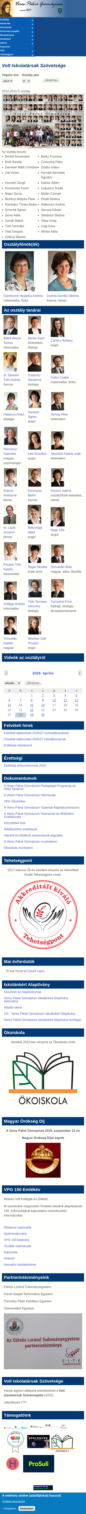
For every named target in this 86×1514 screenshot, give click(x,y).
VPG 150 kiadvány (17, 1240)
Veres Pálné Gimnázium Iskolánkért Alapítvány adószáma (36, 999)
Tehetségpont (16, 54)
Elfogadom (10, 1510)
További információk (13, 1502)
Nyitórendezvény (15, 1233)
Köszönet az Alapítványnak (22, 992)
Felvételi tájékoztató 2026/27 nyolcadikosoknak (36, 733)
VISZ (16, 51)
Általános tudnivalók (17, 1227)
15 (32, 705)
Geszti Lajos (35, 971)
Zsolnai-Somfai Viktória (63, 295)
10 (54, 700)
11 (65, 700)
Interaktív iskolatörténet (20, 1264)
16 (43, 705)
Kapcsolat (5, 47)
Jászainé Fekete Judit (66, 453)
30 (43, 714)
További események (17, 1246)
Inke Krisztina (37, 453)
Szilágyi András (14, 604)
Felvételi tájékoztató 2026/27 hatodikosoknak (35, 739)
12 (76, 700)
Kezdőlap (16, 20)
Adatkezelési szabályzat (20, 829)
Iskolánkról (16, 39)
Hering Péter (59, 414)
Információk (16, 27)
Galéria (16, 43)
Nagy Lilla (57, 530)
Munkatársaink (16, 35)
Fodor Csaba (60, 377)
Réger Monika (37, 567)
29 (32, 714)
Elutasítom (26, 1510)
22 (32, 710)
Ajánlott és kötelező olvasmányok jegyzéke (33, 835)
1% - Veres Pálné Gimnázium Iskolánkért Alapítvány (40, 1013)
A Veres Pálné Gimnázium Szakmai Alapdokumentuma (41, 807)
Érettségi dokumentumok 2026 (25, 765)
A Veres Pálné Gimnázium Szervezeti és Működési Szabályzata (39, 815)
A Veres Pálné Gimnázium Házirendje (30, 795)
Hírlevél (9, 1258)
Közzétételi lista (14, 823)
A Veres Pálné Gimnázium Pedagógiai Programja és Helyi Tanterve (40, 787)
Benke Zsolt (36, 338)
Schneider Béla (61, 567)
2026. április (43, 673)
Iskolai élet (16, 23)
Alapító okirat (13, 1007)
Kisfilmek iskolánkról (18, 745)
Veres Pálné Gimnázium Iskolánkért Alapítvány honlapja (42, 1019)
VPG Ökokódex (14, 801)
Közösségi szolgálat (16, 31)
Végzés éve (10, 75)
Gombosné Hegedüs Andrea (23, 295)
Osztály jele (30, 75)
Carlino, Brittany (62, 340)
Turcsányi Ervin (61, 601)
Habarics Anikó (13, 414)
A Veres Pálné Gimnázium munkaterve (30, 841)
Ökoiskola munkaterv (18, 847)
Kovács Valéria (61, 490)
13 (9, 705)
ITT (23, 1402)
